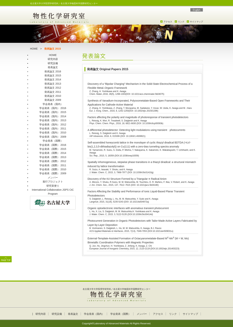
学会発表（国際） (53, 140)
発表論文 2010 (52, 95)
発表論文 (53, 67)
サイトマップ (196, 21)
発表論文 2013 (52, 83)
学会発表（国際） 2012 (52, 161)
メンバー (53, 177)
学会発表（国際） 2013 (52, 157)
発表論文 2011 (52, 91)
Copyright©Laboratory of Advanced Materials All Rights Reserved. (116, 323)
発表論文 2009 (52, 99)
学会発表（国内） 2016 (52, 108)
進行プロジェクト (53, 181)
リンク (181, 21)
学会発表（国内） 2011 (52, 128)
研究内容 (53, 59)
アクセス (167, 21)
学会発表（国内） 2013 (52, 120)
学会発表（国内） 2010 (52, 132)
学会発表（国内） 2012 (52, 124)
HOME (34, 48)
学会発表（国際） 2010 (52, 169)
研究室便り (52, 185)
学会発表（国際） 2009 (52, 173)
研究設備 (53, 63)
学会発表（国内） (53, 104)
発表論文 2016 (52, 71)
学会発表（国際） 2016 (52, 144)
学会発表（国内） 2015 (52, 112)
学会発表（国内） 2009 (52, 136)
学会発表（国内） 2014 (52, 116)
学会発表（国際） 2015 (52, 148)
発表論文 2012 (52, 87)
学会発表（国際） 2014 (52, 152)
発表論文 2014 (52, 79)
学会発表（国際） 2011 (52, 165)
